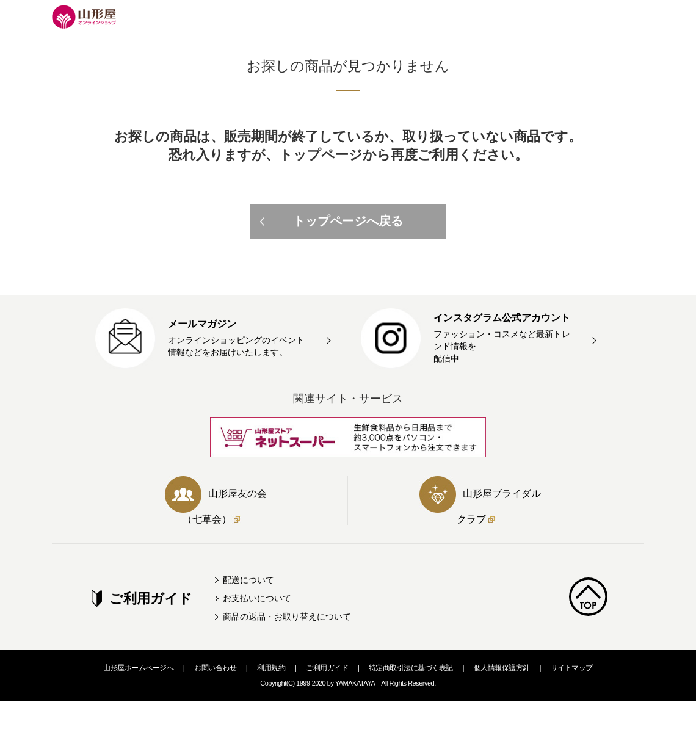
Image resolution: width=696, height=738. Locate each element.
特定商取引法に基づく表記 (411, 668)
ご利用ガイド (327, 668)
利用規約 (271, 668)
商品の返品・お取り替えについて (287, 616)
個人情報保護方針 (502, 668)
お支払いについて (257, 598)
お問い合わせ (215, 668)
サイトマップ (572, 668)
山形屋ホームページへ (138, 668)
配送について (248, 580)
